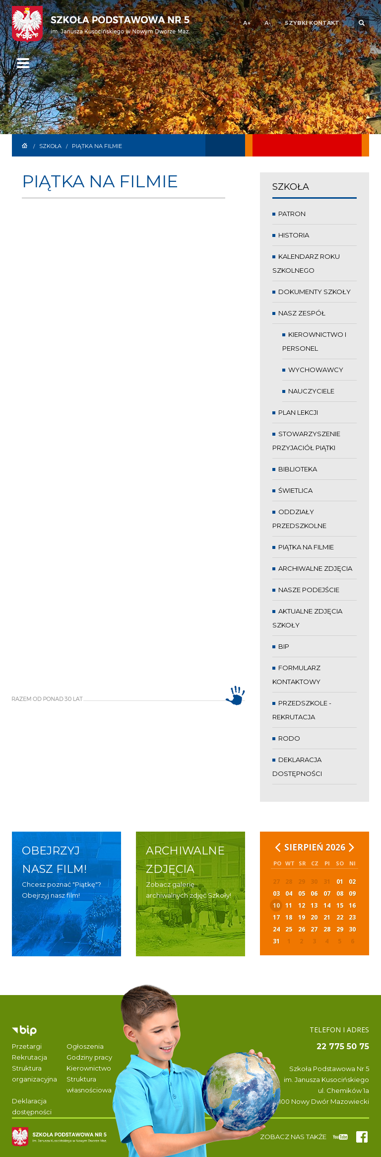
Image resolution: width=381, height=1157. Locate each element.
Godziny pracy (89, 1057)
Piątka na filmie (97, 146)
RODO (286, 738)
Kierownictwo (88, 1068)
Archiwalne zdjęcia (312, 568)
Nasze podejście (305, 590)
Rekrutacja (29, 1057)
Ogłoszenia (85, 1046)
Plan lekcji (295, 412)
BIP (280, 646)
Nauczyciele (308, 391)
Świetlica (292, 490)
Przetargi (27, 1046)
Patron (289, 214)
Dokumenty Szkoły (311, 292)
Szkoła (50, 146)
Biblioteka (294, 469)
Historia (290, 235)
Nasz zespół (298, 313)
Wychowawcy (312, 370)
